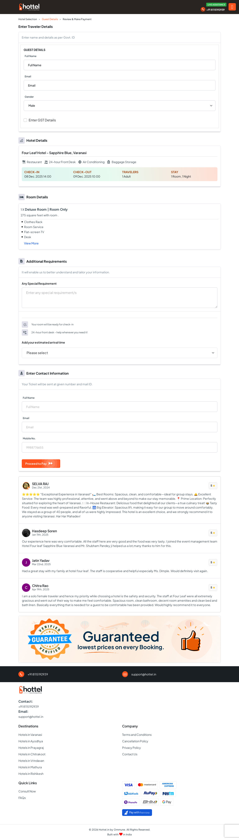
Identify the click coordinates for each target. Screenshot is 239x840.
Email (28, 76)
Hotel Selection (27, 19)
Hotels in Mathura (30, 767)
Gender (29, 96)
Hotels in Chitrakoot (31, 754)
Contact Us (129, 754)
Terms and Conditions (137, 734)
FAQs (22, 798)
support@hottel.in (143, 674)
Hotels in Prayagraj (31, 747)
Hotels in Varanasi (30, 734)
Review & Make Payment (77, 19)
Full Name (30, 56)
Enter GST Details (42, 120)
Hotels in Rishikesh (30, 773)
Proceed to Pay (38, 463)
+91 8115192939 (215, 9)
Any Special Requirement (39, 283)
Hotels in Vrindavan (31, 760)
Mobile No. (29, 438)
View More (31, 243)
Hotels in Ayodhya (30, 741)
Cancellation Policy (135, 741)
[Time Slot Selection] (119, 353)
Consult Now (27, 791)
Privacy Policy (131, 747)
